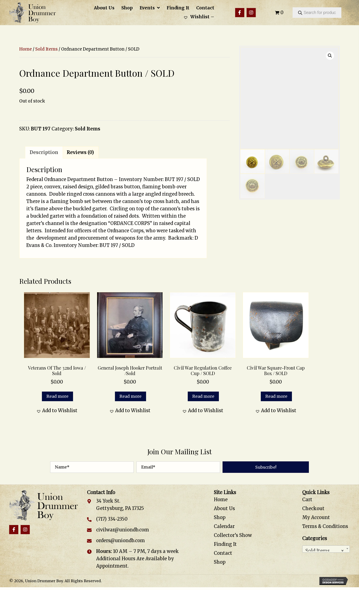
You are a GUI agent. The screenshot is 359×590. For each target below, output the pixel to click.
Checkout (313, 508)
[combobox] (326, 549)
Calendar (224, 526)
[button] (239, 12)
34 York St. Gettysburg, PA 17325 (120, 504)
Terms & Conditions (325, 526)
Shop (220, 517)
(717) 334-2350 (112, 519)
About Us (224, 508)
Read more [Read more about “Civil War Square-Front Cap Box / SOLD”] (276, 396)
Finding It (225, 544)
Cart (307, 499)
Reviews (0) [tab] (80, 152)
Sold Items (46, 49)
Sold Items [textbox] (324, 549)
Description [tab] (44, 152)
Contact (223, 553)
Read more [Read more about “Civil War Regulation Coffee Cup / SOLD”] (203, 396)
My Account (316, 517)
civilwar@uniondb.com (122, 530)
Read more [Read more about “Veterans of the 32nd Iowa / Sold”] (57, 396)
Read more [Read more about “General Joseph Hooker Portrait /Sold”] (130, 396)
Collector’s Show (233, 535)
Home (25, 49)
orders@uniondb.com (120, 540)
